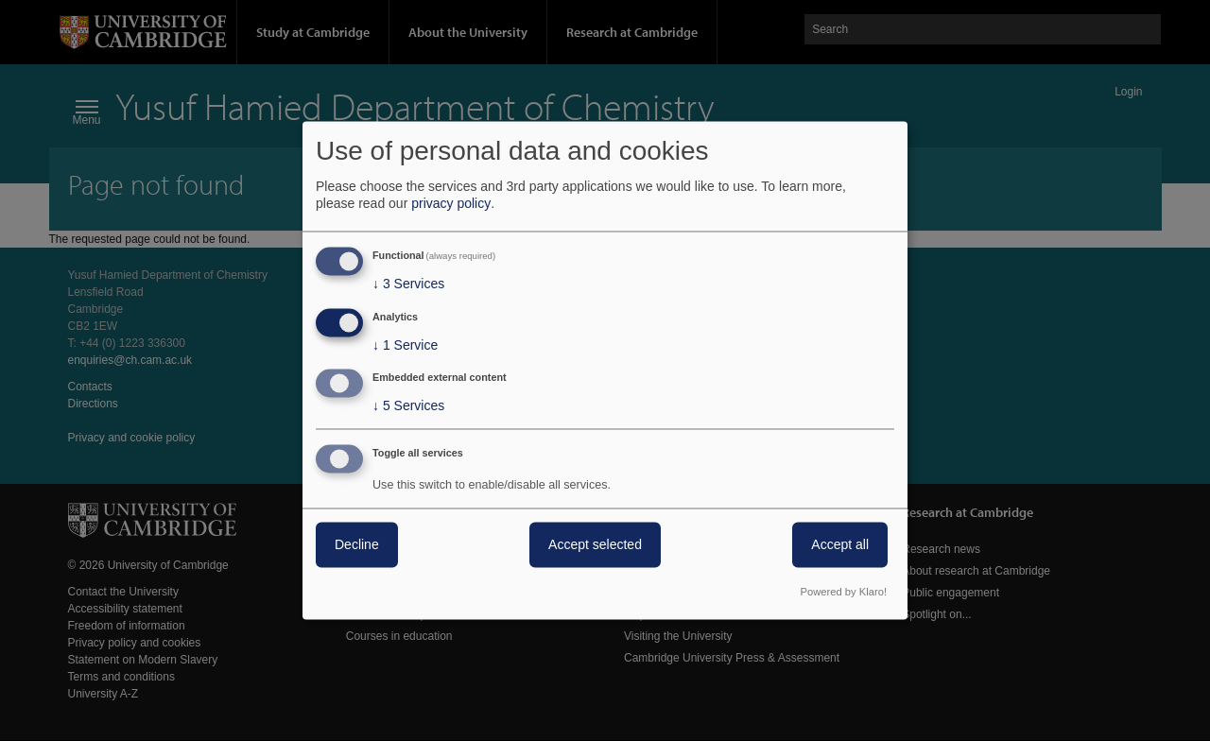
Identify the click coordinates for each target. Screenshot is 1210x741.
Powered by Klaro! (844, 592)
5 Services (408, 406)
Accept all (840, 545)
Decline (357, 545)
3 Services (408, 283)
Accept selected (595, 545)
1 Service (405, 345)
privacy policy (451, 203)
